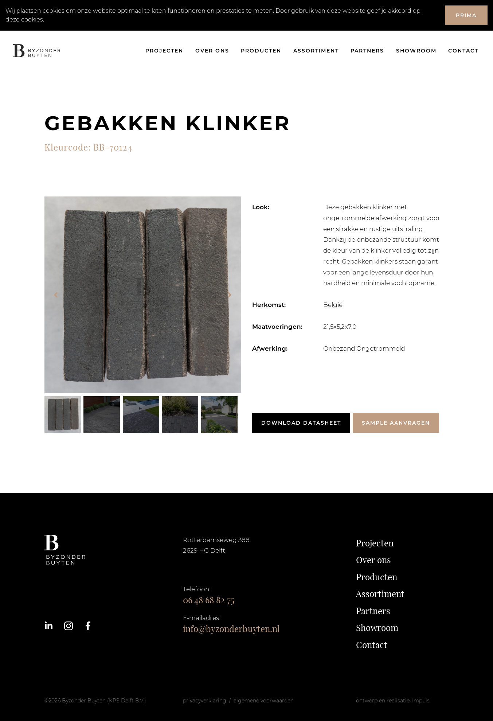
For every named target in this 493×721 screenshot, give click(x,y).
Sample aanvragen (396, 423)
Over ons (212, 50)
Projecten (164, 50)
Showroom (416, 50)
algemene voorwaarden (264, 700)
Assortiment (316, 50)
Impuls (421, 700)
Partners (367, 50)
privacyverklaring (204, 700)
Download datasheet (301, 423)
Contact (463, 50)
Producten (261, 50)
